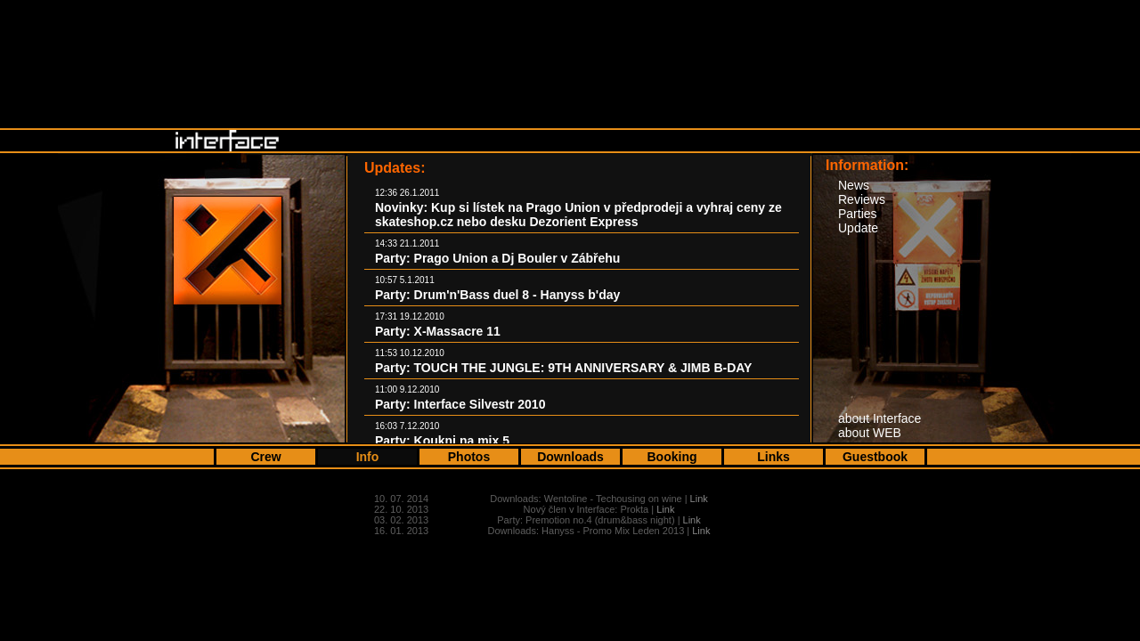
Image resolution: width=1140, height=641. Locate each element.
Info (367, 457)
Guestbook (875, 457)
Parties (857, 214)
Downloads (570, 457)
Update (858, 228)
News (853, 185)
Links (773, 457)
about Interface (879, 418)
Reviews (861, 199)
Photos (469, 457)
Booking (672, 457)
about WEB (869, 433)
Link (699, 498)
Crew (265, 457)
